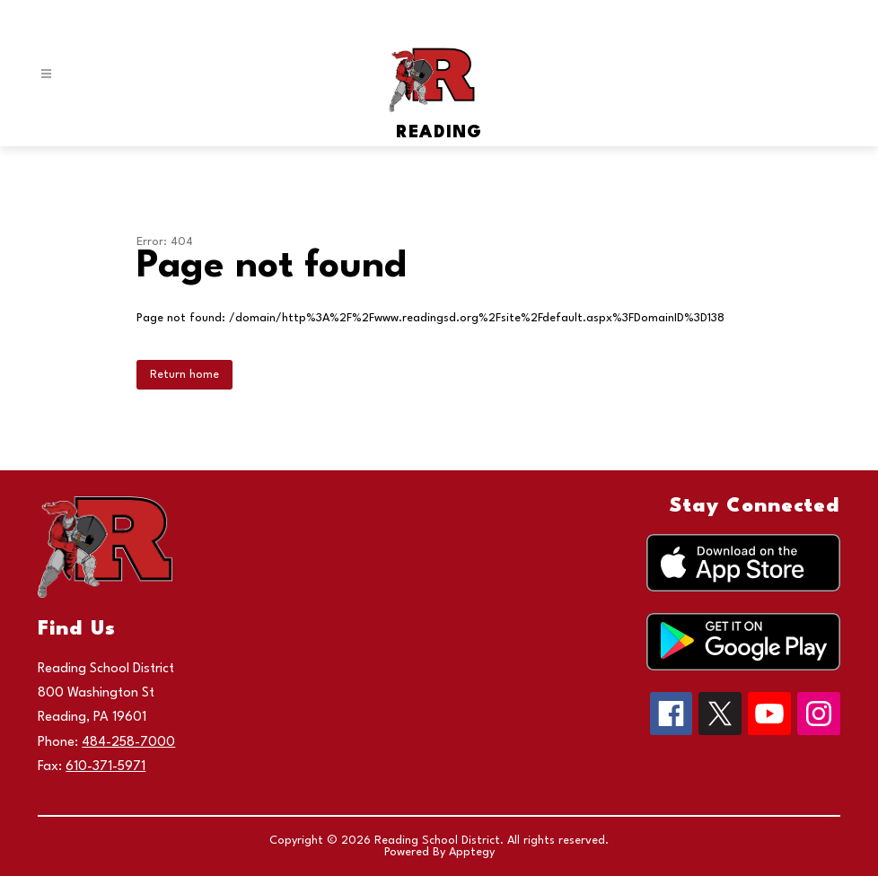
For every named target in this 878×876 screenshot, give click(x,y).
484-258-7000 (128, 742)
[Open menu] (46, 74)
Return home (184, 375)
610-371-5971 (105, 767)
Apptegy (472, 852)
